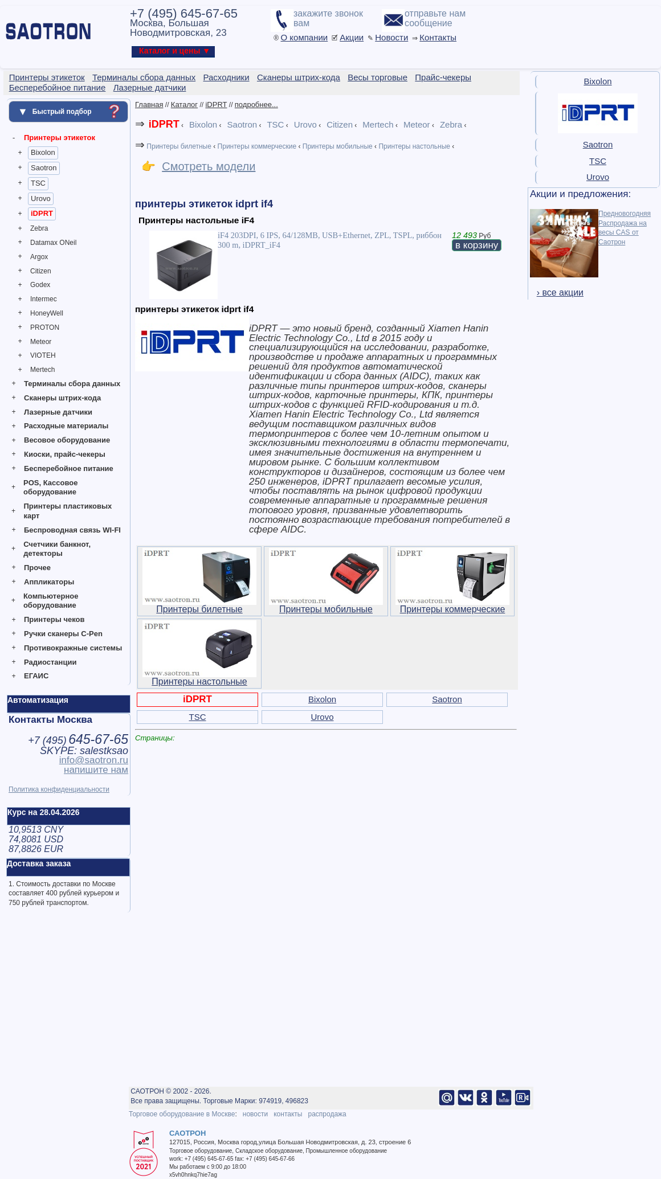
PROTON (44, 327)
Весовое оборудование (67, 440)
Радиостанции (50, 662)
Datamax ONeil (53, 243)
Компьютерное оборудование (51, 601)
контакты (288, 1114)
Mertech (42, 370)
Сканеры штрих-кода (62, 398)
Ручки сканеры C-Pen (63, 633)
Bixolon (43, 152)
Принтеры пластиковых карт (67, 511)
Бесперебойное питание (68, 468)
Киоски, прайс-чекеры (64, 454)
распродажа (327, 1114)
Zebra (39, 228)
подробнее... (256, 104)
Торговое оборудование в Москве (182, 1114)
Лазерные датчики (58, 412)
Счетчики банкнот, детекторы (57, 549)
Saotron (44, 167)
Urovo (41, 198)
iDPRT (42, 213)
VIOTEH (43, 355)
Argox (39, 257)
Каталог (184, 104)
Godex (40, 285)
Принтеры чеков (54, 619)
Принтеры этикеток (59, 137)
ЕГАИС (36, 676)
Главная (149, 104)
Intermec (43, 299)
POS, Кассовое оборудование (50, 487)
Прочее (37, 567)
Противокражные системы (73, 648)
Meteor (40, 342)
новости (255, 1114)
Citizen (40, 271)
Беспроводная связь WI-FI (72, 530)
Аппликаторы (49, 582)
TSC (38, 183)
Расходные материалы (66, 425)
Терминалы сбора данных (72, 383)
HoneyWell (46, 313)
